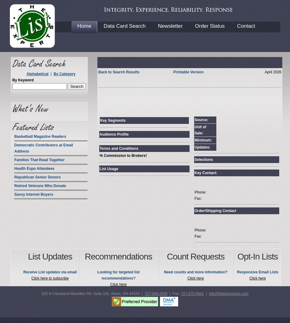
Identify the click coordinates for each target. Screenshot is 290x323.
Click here (118, 284)
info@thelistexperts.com (228, 294)
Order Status (210, 26)
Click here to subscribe (50, 278)
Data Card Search (124, 26)
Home (84, 26)
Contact (246, 26)
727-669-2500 (156, 294)
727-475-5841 (192, 294)
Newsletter (170, 26)
